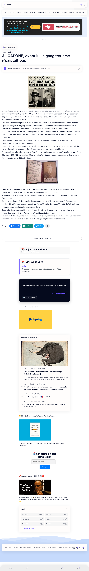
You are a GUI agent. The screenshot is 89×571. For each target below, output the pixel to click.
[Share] (61, 568)
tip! (48, 27)
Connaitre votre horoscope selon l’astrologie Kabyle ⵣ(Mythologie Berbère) (43, 373)
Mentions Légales (39, 548)
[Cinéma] (25, 12)
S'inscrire (45, 467)
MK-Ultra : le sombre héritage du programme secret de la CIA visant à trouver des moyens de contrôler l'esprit (45, 388)
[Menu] (44, 568)
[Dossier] (35, 393)
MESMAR (10, 5)
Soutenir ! (35, 27)
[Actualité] (32, 514)
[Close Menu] (84, 27)
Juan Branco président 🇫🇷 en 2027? (37, 397)
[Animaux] (56, 12)
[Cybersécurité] (37, 401)
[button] (80, 4)
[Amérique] (32, 524)
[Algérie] (56, 519)
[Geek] (49, 12)
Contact (15, 548)
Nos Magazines (51, 548)
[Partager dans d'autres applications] (47, 226)
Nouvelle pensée (29, 297)
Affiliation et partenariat (65, 548)
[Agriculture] (32, 519)
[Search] (27, 568)
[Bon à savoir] (80, 12)
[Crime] (43, 384)
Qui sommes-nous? (26, 548)
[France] (40, 393)
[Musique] (32, 12)
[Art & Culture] (9, 12)
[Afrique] (56, 514)
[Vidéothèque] (42, 12)
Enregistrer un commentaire (42, 238)
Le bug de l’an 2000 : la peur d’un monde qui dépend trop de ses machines (45, 405)
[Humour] (71, 12)
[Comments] (78, 568)
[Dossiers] (64, 12)
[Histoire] (18, 12)
